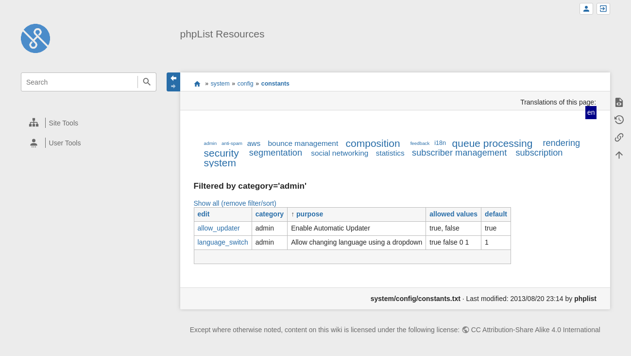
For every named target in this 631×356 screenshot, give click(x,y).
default (496, 214)
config (246, 83)
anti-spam (232, 143)
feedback (420, 143)
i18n (440, 143)
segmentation (275, 153)
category (270, 214)
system (220, 83)
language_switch (223, 242)
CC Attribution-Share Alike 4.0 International (535, 330)
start (197, 83)
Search (146, 82)
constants (275, 83)
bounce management (303, 143)
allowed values (453, 214)
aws (253, 143)
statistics (390, 153)
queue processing (492, 143)
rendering (561, 143)
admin (210, 143)
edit (204, 214)
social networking (339, 153)
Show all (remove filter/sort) (235, 203)
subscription (539, 153)
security (221, 153)
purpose (309, 214)
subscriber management (459, 153)
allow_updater (219, 228)
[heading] (89, 123)
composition (373, 143)
